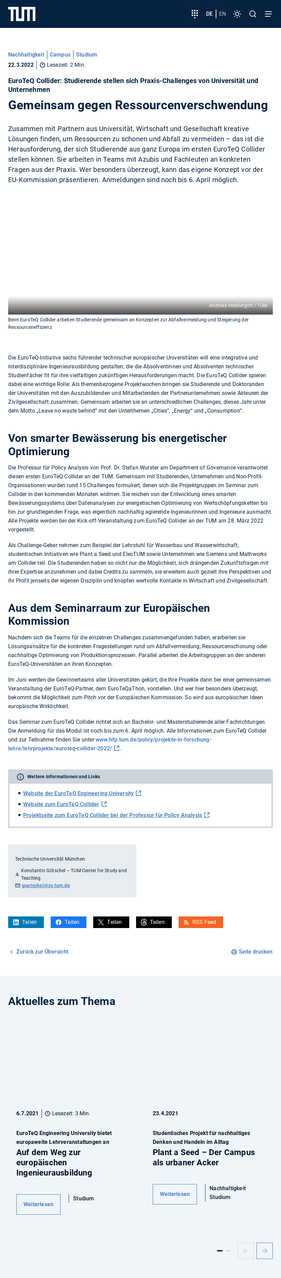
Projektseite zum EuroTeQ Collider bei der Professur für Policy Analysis (112, 815)
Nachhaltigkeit (26, 54)
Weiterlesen (38, 1204)
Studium (86, 54)
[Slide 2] (229, 1250)
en (222, 14)
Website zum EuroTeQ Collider (61, 804)
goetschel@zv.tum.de (46, 885)
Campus (60, 54)
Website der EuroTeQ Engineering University (78, 793)
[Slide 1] (219, 1250)
